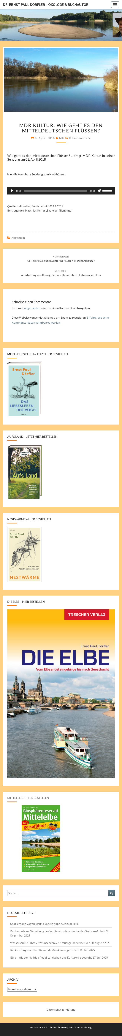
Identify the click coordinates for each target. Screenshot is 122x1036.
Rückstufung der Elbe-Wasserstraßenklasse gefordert (44, 950)
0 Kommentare (80, 137)
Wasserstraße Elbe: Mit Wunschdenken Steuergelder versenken (50, 943)
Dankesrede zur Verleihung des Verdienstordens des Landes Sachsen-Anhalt (58, 931)
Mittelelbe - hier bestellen (28, 797)
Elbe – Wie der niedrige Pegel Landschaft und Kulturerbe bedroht (51, 957)
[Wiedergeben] (12, 191)
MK (61, 137)
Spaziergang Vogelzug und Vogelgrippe (35, 924)
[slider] (55, 191)
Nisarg (88, 1027)
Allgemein (18, 238)
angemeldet (32, 308)
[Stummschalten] (99, 191)
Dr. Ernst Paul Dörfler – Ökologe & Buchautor (45, 4)
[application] (61, 190)
